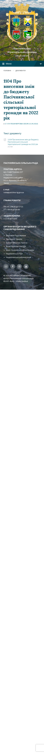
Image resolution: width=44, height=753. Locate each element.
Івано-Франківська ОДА (16, 246)
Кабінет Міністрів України (16, 243)
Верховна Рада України (16, 235)
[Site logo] (22, 44)
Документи (20, 70)
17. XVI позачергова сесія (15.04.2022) (21, 124)
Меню (22, 63)
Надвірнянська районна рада (18, 257)
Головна (7, 70)
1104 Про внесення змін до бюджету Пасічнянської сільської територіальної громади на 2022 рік (23, 141)
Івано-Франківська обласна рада (20, 250)
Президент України (14, 239)
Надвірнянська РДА (14, 253)
